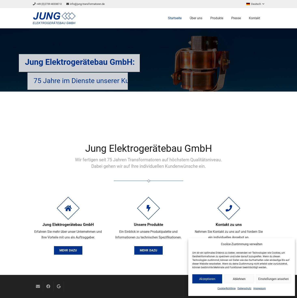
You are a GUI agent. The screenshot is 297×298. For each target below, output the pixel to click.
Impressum (259, 288)
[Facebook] (48, 286)
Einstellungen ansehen (273, 279)
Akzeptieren (207, 279)
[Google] (59, 286)
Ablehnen (239, 279)
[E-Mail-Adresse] (38, 286)
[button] (255, 4)
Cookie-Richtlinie (226, 288)
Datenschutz (244, 288)
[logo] (54, 18)
